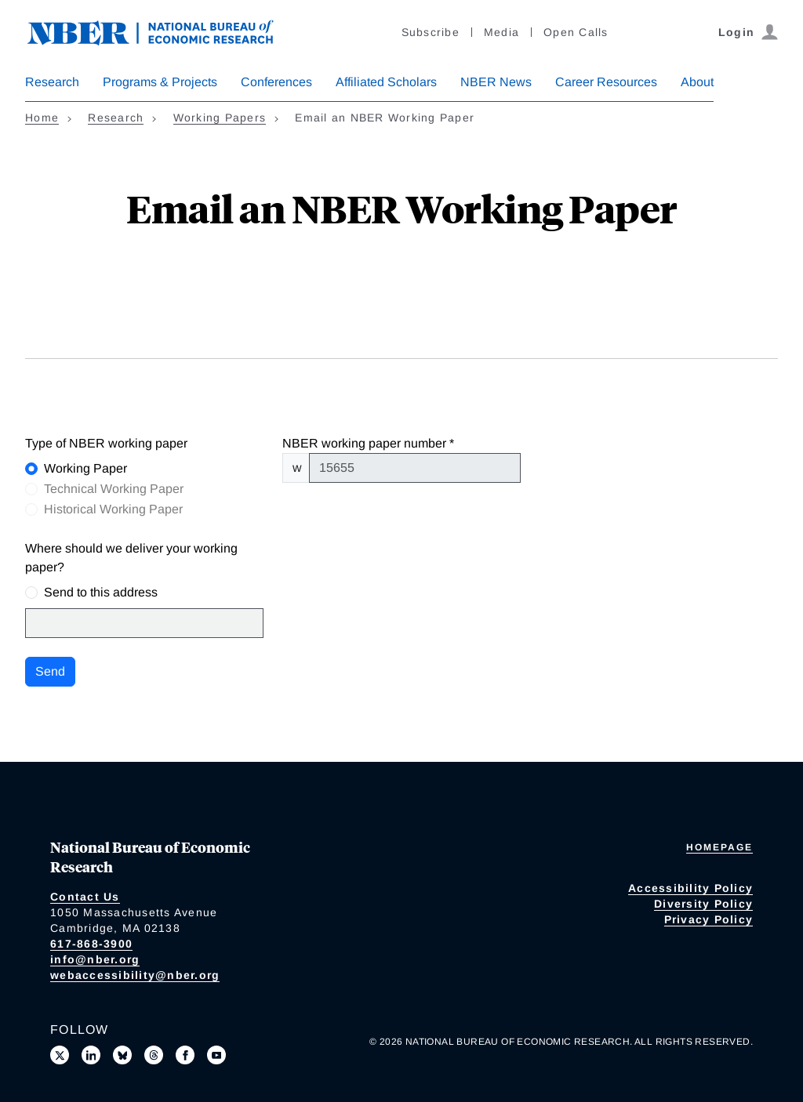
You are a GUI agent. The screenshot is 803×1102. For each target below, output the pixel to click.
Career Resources (606, 82)
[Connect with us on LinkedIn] (91, 1055)
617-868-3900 (91, 943)
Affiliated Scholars (386, 82)
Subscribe (431, 32)
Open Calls (576, 32)
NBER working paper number (364, 443)
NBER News (496, 82)
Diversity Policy (703, 903)
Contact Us (85, 896)
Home (42, 117)
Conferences (276, 82)
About (697, 82)
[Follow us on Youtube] (216, 1055)
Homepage (719, 847)
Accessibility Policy (690, 888)
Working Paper (85, 468)
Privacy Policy (709, 919)
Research (52, 82)
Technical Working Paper (113, 488)
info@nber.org (95, 959)
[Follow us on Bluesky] (122, 1055)
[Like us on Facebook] (185, 1055)
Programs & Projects (160, 82)
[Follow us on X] (59, 1055)
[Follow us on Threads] (153, 1055)
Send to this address (101, 592)
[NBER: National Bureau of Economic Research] (163, 31)
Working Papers (220, 117)
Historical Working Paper (113, 509)
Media (501, 32)
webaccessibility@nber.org (135, 975)
